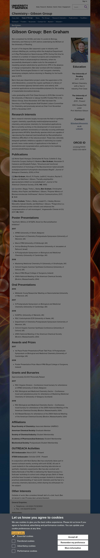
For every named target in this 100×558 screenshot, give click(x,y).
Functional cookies (23, 541)
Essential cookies (22, 536)
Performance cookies (24, 551)
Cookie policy (18, 533)
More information (73, 548)
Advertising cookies (23, 546)
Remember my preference (73, 542)
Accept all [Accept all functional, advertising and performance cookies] (73, 537)
